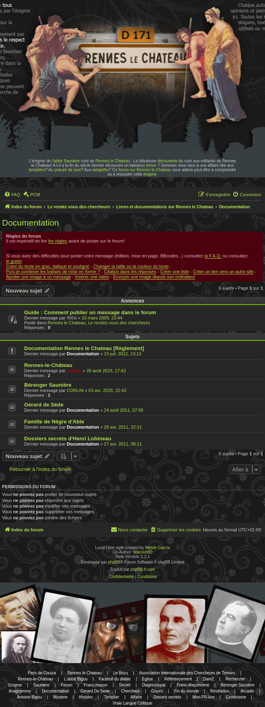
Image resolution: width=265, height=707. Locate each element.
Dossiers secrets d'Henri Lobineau (67, 438)
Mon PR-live (203, 697)
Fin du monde (186, 691)
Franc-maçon (96, 685)
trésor (151, 165)
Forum (66, 685)
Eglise (147, 679)
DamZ (208, 679)
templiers (37, 170)
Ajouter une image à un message (38, 276)
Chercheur (130, 691)
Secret (124, 685)
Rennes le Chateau (112, 161)
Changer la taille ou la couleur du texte (131, 266)
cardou (74, 370)
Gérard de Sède (43, 405)
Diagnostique (153, 685)
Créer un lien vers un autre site (223, 271)
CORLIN (75, 390)
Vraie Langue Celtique (133, 703)
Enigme (15, 685)
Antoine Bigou (29, 697)
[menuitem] (12, 194)
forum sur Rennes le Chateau (144, 170)
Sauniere (41, 685)
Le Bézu (120, 673)
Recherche (235, 679)
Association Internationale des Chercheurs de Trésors (187, 673)
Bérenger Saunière (47, 385)
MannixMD (143, 552)
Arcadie (247, 691)
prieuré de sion (67, 170)
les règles (57, 240)
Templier (111, 697)
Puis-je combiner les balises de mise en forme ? (53, 271)
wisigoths (100, 170)
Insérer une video (92, 276)
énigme (150, 174)
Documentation (30, 222)
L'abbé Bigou (75, 679)
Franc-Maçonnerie (193, 685)
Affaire (136, 697)
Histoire (86, 697)
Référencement (178, 679)
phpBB (114, 562)
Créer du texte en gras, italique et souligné (47, 266)
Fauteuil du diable (114, 679)
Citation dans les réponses (130, 271)
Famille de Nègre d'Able (54, 422)
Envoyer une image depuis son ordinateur (154, 276)
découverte (167, 161)
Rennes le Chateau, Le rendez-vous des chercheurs (99, 322)
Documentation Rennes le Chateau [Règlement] (84, 348)
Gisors (157, 691)
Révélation (219, 691)
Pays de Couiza (42, 673)
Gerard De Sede (95, 691)
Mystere (60, 697)
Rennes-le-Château (48, 365)
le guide (14, 261)
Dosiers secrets (167, 697)
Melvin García (157, 547)
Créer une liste (174, 271)
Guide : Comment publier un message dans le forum (90, 312)
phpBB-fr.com (142, 569)
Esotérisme (236, 697)
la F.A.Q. (213, 255)
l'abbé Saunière (66, 161)
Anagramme (20, 691)
